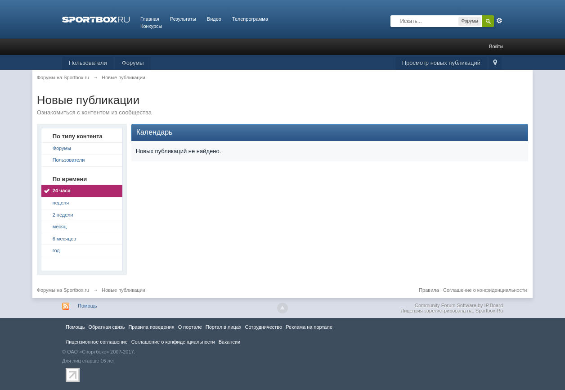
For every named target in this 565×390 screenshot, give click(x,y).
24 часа (62, 190)
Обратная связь (106, 327)
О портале (190, 327)
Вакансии (229, 342)
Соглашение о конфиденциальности (485, 290)
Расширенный (499, 20)
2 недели (63, 215)
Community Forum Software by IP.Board (459, 305)
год (56, 250)
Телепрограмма (250, 19)
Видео (214, 19)
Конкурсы (151, 26)
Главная (149, 19)
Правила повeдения (151, 327)
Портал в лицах (224, 327)
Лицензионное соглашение (97, 342)
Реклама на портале (309, 327)
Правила (429, 290)
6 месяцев (64, 238)
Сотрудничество (263, 327)
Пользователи (88, 62)
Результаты (183, 19)
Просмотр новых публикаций (441, 62)
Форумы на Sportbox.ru (63, 290)
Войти (496, 46)
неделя (61, 202)
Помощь (87, 305)
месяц (60, 226)
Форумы (133, 62)
